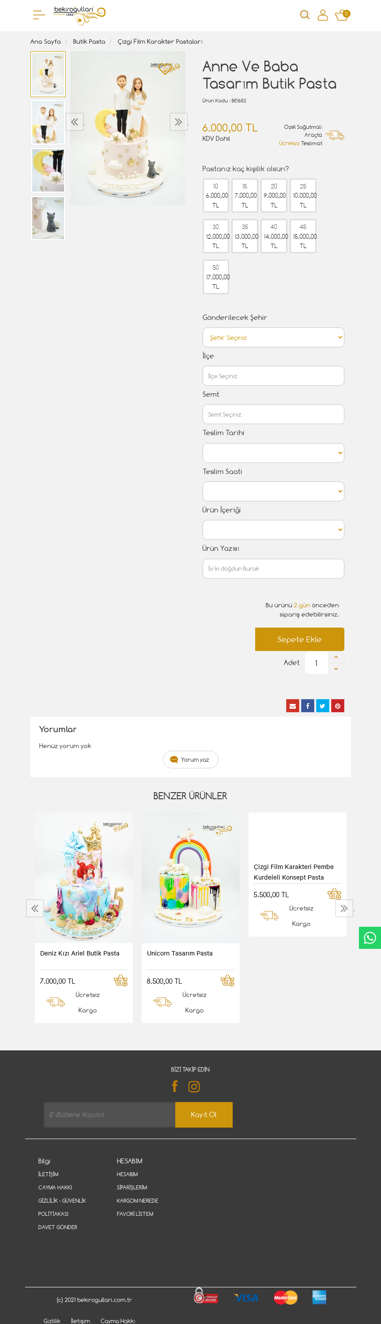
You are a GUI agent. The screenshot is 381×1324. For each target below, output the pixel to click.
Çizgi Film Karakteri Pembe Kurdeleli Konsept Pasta (294, 871)
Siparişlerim (132, 1187)
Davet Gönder (57, 1227)
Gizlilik (52, 1283)
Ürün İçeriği (222, 510)
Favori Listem (135, 1214)
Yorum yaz (195, 759)
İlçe (208, 356)
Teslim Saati (222, 471)
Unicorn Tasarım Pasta (180, 952)
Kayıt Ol (204, 1114)
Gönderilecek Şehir (235, 317)
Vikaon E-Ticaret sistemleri (93, 1320)
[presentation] (76, 122)
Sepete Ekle (300, 639)
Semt (211, 394)
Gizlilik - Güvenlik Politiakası (62, 1207)
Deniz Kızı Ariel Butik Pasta (80, 952)
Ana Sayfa (45, 41)
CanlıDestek (370, 938)
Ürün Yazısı (221, 548)
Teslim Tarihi (224, 433)
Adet (292, 662)
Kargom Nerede (137, 1200)
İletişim (48, 1174)
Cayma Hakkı (55, 1187)
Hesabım (127, 1174)
